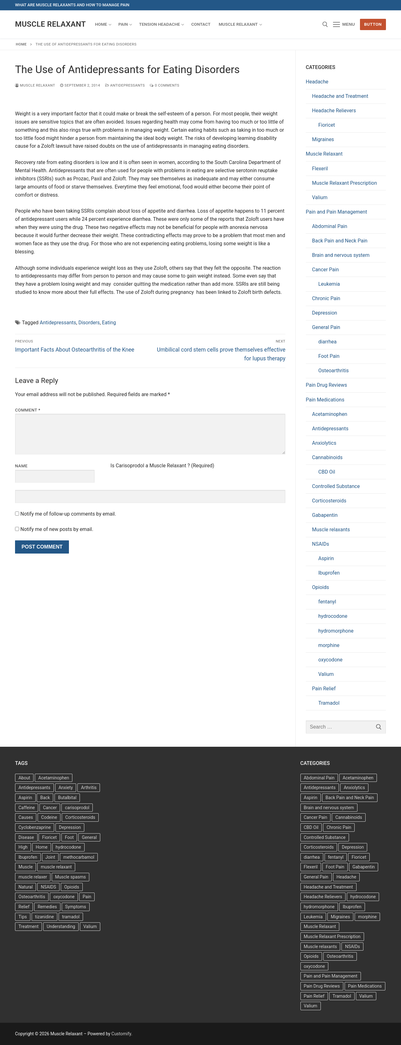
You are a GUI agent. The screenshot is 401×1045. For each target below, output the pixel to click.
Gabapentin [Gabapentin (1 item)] (363, 866)
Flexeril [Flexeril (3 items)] (311, 866)
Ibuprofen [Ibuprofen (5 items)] (352, 906)
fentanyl (327, 602)
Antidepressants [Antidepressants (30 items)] (320, 787)
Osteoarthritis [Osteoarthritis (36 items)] (31, 896)
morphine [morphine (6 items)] (367, 916)
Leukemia (329, 284)
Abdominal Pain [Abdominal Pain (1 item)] (319, 777)
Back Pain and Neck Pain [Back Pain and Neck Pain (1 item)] (349, 797)
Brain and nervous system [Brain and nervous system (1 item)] (329, 807)
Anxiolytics (324, 443)
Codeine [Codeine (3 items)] (49, 817)
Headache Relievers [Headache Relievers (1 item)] (323, 896)
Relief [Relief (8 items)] (23, 906)
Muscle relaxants (331, 530)
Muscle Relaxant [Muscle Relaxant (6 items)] (320, 926)
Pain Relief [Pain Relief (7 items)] (314, 996)
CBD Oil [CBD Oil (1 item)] (311, 827)
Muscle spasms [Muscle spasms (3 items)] (70, 876)
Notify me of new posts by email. (56, 529)
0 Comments (164, 85)
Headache (317, 82)
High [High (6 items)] (23, 847)
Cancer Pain (325, 270)
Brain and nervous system (341, 255)
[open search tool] (325, 24)
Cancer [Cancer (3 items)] (50, 807)
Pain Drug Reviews (326, 385)
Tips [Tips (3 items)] (22, 916)
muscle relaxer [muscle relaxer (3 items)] (32, 876)
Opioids (320, 587)
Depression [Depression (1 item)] (353, 847)
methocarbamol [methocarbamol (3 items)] (78, 857)
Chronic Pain (326, 298)
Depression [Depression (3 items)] (70, 827)
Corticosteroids (329, 501)
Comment (27, 409)
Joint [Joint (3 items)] (50, 857)
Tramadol (329, 703)
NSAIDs (320, 544)
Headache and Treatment (340, 96)
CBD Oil (326, 472)
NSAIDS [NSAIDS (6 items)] (48, 886)
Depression (324, 313)
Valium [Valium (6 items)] (366, 996)
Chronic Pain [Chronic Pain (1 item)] (338, 827)
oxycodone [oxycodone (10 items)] (314, 966)
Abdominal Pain (329, 226)
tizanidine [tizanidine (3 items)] (44, 916)
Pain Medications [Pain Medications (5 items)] (365, 986)
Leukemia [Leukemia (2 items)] (313, 916)
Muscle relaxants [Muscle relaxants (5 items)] (320, 946)
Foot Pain (329, 356)
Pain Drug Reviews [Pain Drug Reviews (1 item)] (322, 986)
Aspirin (326, 558)
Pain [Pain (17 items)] (87, 896)
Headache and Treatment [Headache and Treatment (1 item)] (328, 886)
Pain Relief (324, 689)
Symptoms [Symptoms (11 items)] (75, 906)
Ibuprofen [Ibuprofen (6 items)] (27, 857)
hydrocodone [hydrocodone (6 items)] (363, 896)
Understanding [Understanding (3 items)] (61, 926)
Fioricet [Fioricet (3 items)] (359, 857)
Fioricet (326, 125)
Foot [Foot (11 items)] (69, 837)
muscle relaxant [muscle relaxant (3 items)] (56, 866)
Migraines (323, 139)
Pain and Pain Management (336, 212)
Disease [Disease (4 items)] (26, 837)
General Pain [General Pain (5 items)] (316, 876)
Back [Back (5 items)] (45, 797)
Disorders (89, 323)
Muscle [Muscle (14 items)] (25, 866)
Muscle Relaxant (50, 24)
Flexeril (320, 169)
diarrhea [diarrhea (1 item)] (312, 857)
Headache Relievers (334, 111)
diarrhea (327, 342)
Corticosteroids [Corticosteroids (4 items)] (319, 847)
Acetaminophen (329, 414)
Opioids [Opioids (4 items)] (71, 886)
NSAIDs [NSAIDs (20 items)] (352, 946)
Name (21, 465)
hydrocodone (332, 616)
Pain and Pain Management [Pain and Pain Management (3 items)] (330, 976)
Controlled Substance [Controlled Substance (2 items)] (325, 837)
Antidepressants (125, 85)
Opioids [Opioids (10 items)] (311, 956)
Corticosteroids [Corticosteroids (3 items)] (80, 817)
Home (21, 44)
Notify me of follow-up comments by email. (68, 514)
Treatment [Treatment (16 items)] (28, 926)
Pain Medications (325, 400)
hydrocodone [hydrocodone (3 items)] (68, 847)
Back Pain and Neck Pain (339, 241)
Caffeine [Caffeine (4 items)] (26, 807)
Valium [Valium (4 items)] (90, 926)
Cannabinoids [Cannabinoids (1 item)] (348, 817)
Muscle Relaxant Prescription (344, 183)
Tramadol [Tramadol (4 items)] (342, 996)
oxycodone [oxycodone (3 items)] (64, 896)
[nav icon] (344, 24)
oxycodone (330, 660)
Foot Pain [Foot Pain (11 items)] (335, 866)
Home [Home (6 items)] (42, 847)
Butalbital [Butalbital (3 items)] (67, 797)
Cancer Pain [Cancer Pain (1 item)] (315, 817)
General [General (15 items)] (89, 837)
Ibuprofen (329, 573)
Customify (121, 1033)
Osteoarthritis (333, 371)
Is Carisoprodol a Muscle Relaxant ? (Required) (162, 466)
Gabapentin (325, 515)
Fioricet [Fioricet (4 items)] (49, 837)
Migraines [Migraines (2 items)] (340, 916)
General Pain (326, 327)
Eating (109, 323)
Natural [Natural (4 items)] (25, 886)
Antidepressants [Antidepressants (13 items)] (34, 787)
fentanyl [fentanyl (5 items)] (336, 857)
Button (373, 24)
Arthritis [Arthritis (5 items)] (88, 787)
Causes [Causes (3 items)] (25, 817)
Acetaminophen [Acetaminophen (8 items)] (53, 777)
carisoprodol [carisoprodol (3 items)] (77, 807)
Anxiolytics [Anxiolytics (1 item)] (354, 787)
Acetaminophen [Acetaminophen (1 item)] (358, 777)
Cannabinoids (327, 457)
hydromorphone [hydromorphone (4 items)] (319, 906)
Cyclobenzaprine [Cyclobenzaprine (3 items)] (34, 827)
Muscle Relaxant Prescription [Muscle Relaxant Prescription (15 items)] (332, 936)
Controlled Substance (336, 486)
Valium (319, 197)
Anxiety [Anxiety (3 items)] (66, 787)
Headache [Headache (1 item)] (346, 876)
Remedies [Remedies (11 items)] (47, 906)
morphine (329, 645)
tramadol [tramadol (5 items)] (71, 916)
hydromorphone (336, 631)
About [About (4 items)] (24, 777)
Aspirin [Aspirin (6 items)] (25, 797)
